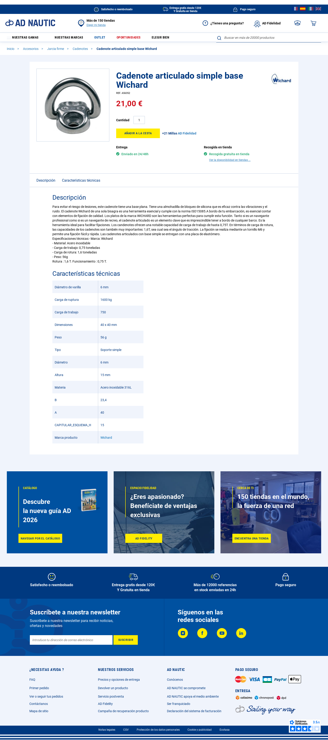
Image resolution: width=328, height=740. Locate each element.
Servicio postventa (111, 696)
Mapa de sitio (38, 711)
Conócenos (175, 679)
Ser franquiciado (178, 704)
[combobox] (268, 37)
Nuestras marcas (72, 38)
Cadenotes (81, 51)
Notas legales (106, 729)
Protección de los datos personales (158, 729)
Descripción (45, 182)
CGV (126, 729)
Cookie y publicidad (199, 729)
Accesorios (31, 51)
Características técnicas (81, 182)
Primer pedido (39, 688)
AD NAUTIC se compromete (186, 688)
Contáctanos (38, 704)
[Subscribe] (125, 640)
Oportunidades (137, 38)
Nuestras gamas (25, 38)
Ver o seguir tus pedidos (46, 696)
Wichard (106, 439)
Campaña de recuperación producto (123, 711)
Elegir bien (172, 38)
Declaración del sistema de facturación (194, 711)
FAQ (32, 679)
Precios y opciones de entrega (119, 679)
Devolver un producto (113, 688)
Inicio (11, 51)
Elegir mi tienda (96, 25)
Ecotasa (225, 729)
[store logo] (30, 23)
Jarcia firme (56, 51)
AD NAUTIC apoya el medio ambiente (193, 696)
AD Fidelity (105, 704)
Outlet (106, 38)
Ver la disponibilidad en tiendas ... (230, 162)
